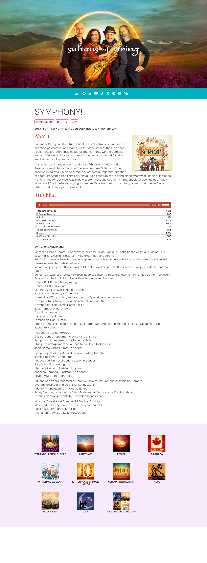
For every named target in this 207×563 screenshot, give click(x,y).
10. (43, 239)
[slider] (99, 205)
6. (48, 226)
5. (43, 223)
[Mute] (159, 205)
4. (45, 220)
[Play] (39, 205)
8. (40, 233)
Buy (74, 122)
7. (46, 229)
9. (46, 236)
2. (45, 214)
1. (46, 210)
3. (40, 217)
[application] (103, 205)
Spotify (62, 122)
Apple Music (44, 122)
